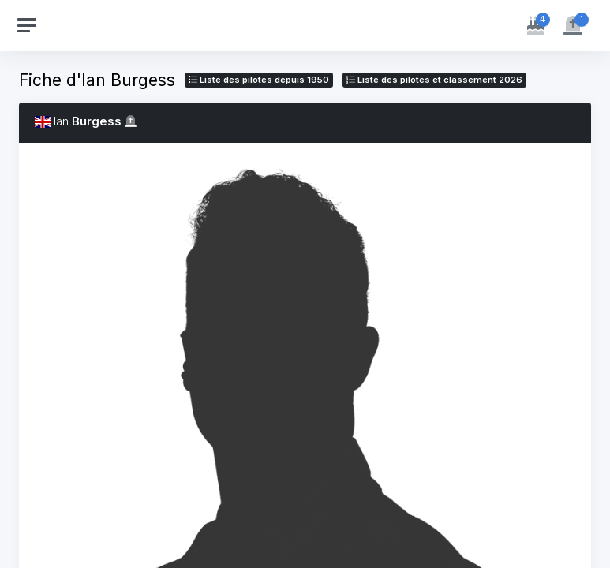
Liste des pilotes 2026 (434, 79)
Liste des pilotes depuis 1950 (259, 79)
